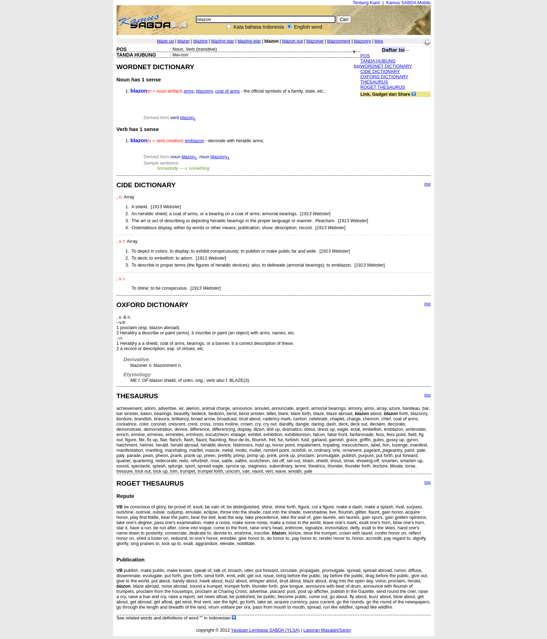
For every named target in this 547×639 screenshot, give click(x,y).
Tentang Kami (366, 2)
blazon (188, 117)
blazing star (222, 41)
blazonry (362, 41)
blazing (200, 41)
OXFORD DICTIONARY (384, 76)
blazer (184, 41)
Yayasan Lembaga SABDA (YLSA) (265, 630)
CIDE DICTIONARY (380, 71)
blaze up (165, 41)
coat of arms (227, 91)
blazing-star (249, 41)
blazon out (292, 41)
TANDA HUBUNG (378, 61)
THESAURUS (374, 82)
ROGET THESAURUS (383, 87)
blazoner (315, 41)
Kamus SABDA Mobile (408, 2)
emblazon (194, 140)
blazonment (338, 41)
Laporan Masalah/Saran (327, 630)
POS (365, 55)
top (357, 65)
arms (188, 91)
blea (379, 41)
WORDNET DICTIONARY (386, 66)
